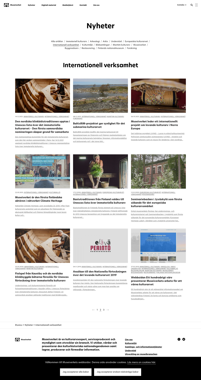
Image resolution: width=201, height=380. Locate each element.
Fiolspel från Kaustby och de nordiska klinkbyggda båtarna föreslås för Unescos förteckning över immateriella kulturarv (42, 277)
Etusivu (18, 325)
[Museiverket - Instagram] (184, 339)
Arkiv (105, 42)
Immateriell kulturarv (76, 42)
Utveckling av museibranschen (141, 354)
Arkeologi (95, 42)
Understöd (116, 42)
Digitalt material (49, 5)
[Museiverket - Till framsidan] (13, 5)
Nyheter (31, 5)
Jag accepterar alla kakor (76, 372)
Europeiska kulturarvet (136, 42)
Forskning (132, 48)
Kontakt (83, 5)
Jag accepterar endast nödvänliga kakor (117, 372)
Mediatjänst (67, 5)
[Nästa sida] (107, 310)
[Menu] (196, 5)
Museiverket (139, 45)
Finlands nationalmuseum (111, 48)
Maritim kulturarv (121, 45)
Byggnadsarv (72, 48)
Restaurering (88, 48)
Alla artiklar (57, 42)
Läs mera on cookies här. (141, 362)
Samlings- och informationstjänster (143, 347)
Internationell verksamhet (66, 45)
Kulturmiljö (87, 45)
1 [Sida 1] (97, 310)
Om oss (96, 5)
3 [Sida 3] (103, 310)
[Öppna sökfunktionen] (191, 5)
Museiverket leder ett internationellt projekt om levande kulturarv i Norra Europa (154, 125)
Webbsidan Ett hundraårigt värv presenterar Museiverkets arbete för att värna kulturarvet (156, 281)
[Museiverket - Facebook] (179, 339)
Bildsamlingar (103, 45)
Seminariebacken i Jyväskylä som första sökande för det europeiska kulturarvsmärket (156, 203)
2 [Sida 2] (100, 310)
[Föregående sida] (93, 310)
